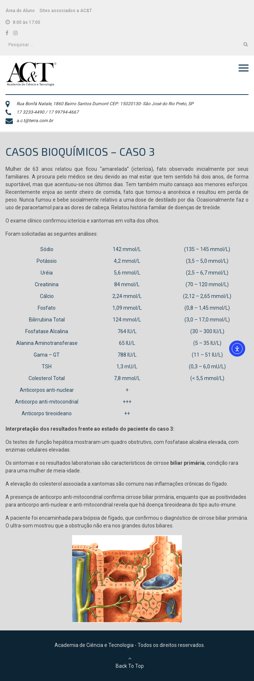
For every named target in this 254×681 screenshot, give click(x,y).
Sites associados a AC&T (66, 10)
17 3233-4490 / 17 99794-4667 (47, 112)
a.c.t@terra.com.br (34, 120)
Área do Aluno (20, 10)
